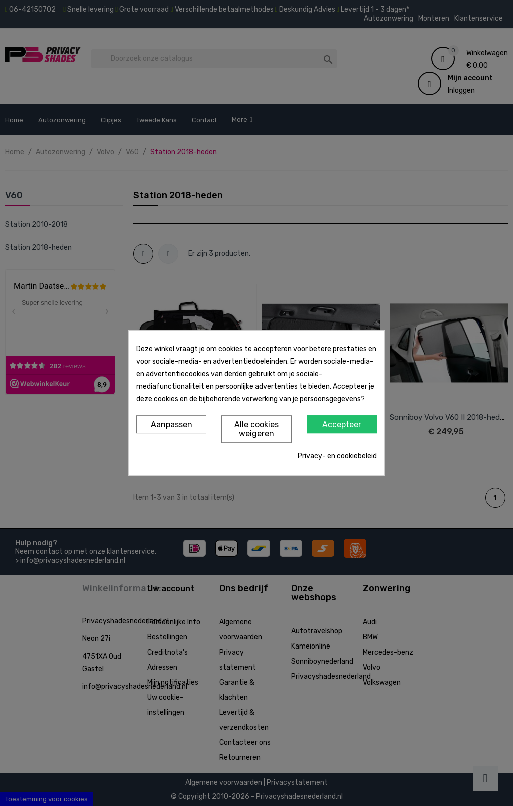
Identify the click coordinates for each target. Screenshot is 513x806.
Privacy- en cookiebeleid (337, 456)
